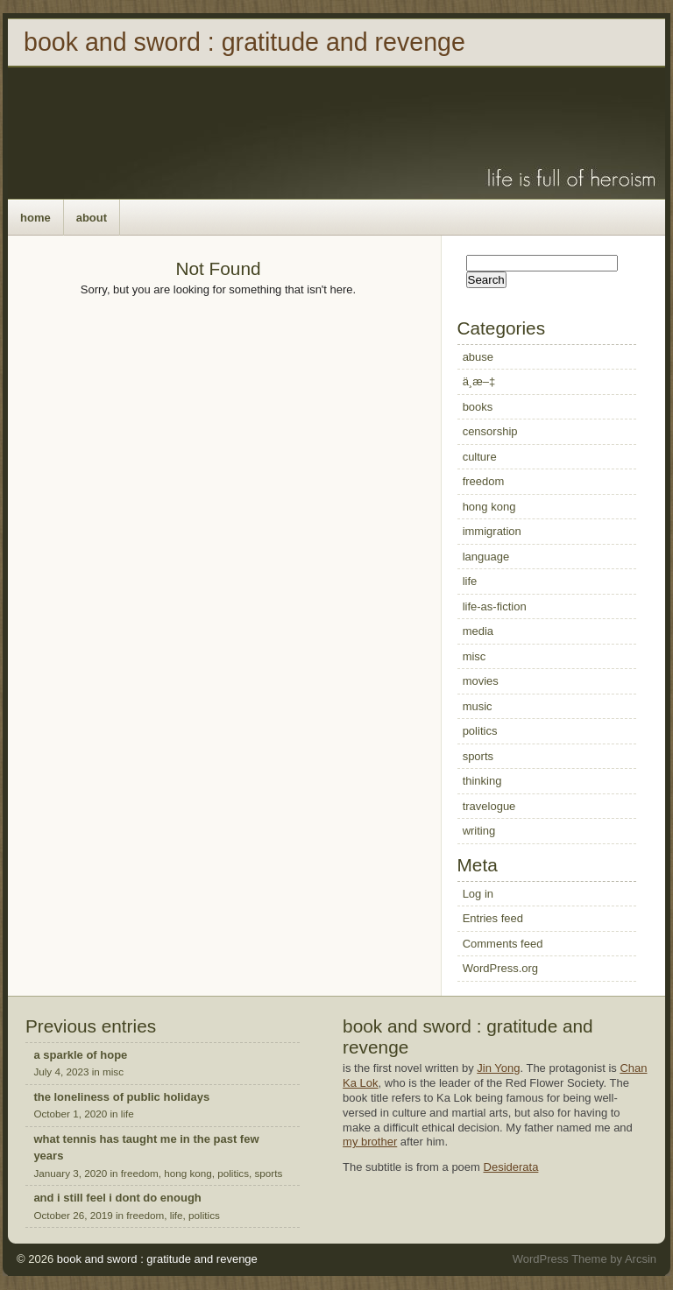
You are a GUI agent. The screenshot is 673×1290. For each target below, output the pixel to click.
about (91, 217)
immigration (492, 531)
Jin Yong (498, 1068)
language (486, 556)
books (478, 406)
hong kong (489, 506)
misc (474, 656)
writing (479, 830)
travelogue (489, 806)
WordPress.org (500, 968)
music (477, 706)
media (478, 631)
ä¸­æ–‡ (479, 381)
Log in (478, 893)
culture (480, 456)
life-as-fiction (495, 606)
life (470, 581)
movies (481, 680)
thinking (482, 780)
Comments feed (503, 943)
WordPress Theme (560, 1258)
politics (480, 730)
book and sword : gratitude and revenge (244, 42)
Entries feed (493, 918)
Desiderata (511, 1167)
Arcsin (640, 1258)
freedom (484, 481)
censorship (490, 431)
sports (478, 756)
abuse (478, 356)
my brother (370, 1141)
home (35, 217)
